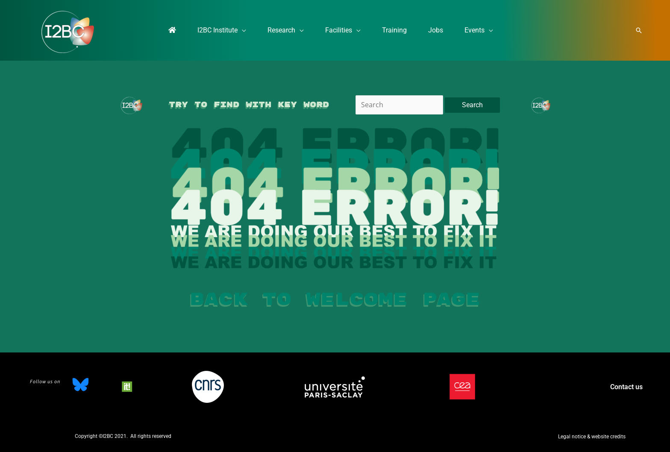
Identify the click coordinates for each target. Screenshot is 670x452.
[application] (229, 30)
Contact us (626, 387)
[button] (639, 30)
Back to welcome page (335, 299)
